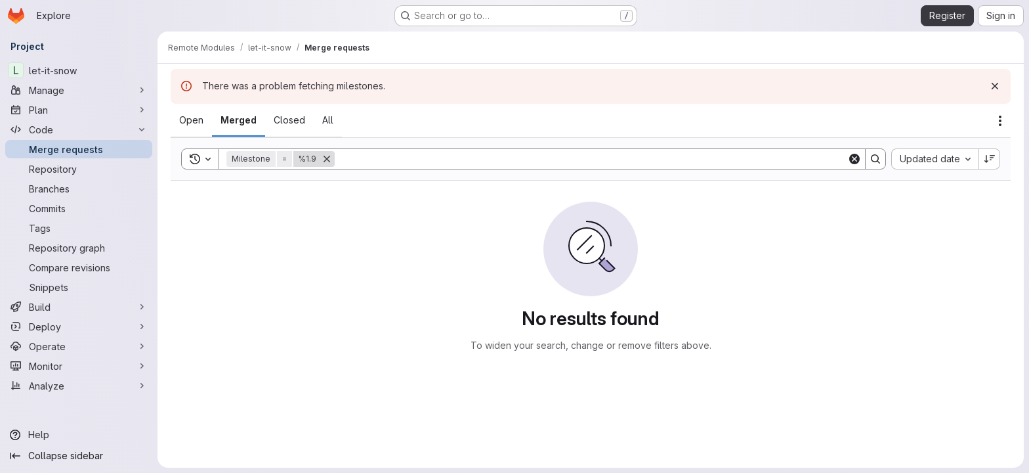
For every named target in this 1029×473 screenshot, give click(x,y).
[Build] (78, 307)
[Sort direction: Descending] (989, 158)
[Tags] (78, 228)
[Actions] (1000, 120)
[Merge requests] (78, 149)
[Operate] (78, 346)
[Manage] (78, 90)
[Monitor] (78, 366)
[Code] (78, 129)
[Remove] (327, 159)
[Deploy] (78, 326)
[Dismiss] (995, 86)
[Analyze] (78, 385)
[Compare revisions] (78, 267)
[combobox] (934, 158)
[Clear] (854, 159)
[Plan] (78, 110)
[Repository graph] (78, 247)
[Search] (591, 159)
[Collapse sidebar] (78, 456)
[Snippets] (78, 287)
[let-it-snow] (78, 70)
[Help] (78, 435)
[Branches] (78, 188)
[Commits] (78, 208)
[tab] (191, 120)
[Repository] (78, 169)
